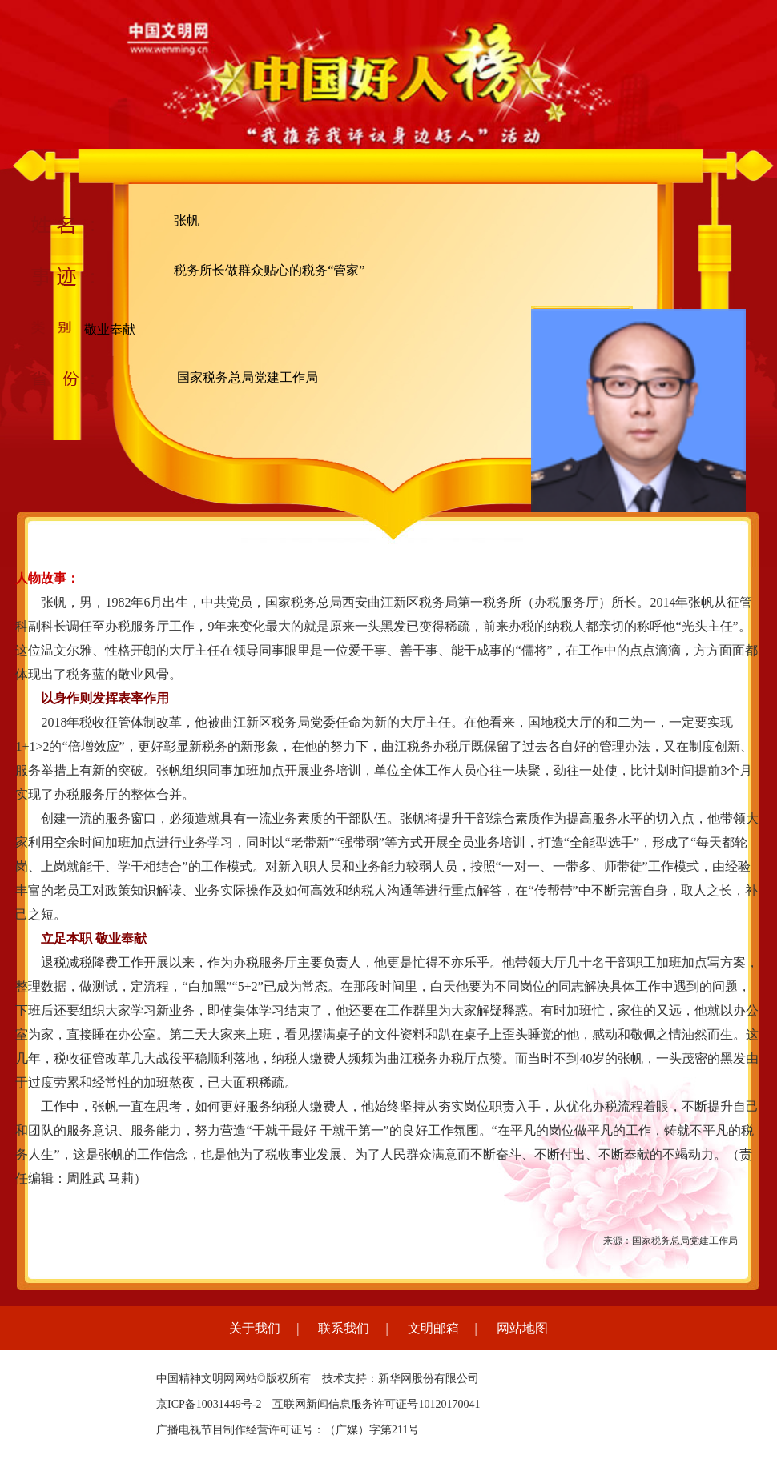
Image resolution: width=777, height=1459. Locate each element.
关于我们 (254, 1328)
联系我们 (343, 1328)
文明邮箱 (433, 1328)
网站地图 (522, 1328)
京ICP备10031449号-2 (208, 1404)
